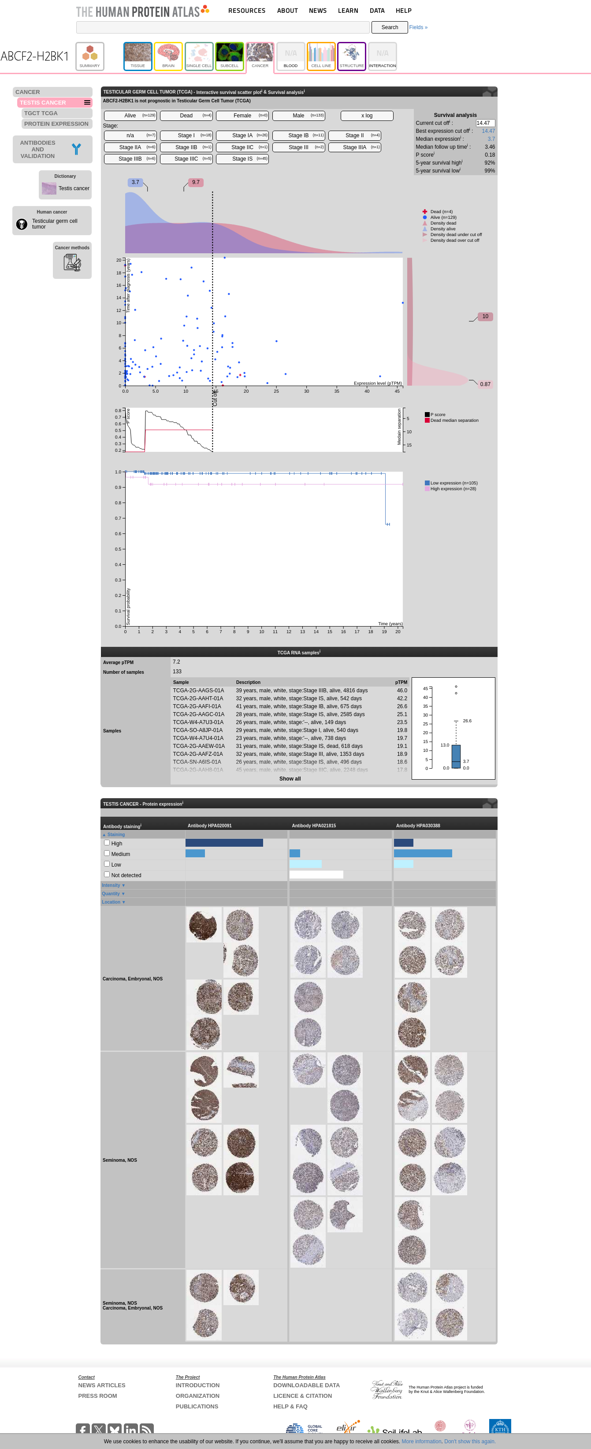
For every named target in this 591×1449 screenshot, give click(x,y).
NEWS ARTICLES (102, 1385)
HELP (404, 10)
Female (251, 116)
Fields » (418, 27)
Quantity (111, 893)
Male (308, 116)
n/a (140, 135)
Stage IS (250, 159)
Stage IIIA (361, 147)
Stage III (306, 147)
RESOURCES (247, 10)
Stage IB (306, 135)
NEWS (318, 10)
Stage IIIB (137, 159)
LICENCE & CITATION (302, 1396)
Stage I (195, 135)
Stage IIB (193, 147)
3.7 (491, 139)
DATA (377, 10)
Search (390, 27)
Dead (196, 116)
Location (111, 902)
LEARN (348, 10)
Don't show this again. (470, 1441)
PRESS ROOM (97, 1396)
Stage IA (250, 135)
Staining (116, 834)
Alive (139, 116)
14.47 (488, 131)
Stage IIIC (193, 159)
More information (422, 1441)
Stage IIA (137, 147)
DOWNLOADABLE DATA (306, 1385)
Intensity (111, 885)
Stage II (363, 135)
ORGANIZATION (197, 1396)
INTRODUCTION (198, 1385)
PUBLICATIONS (197, 1406)
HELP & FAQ (290, 1406)
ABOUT (287, 10)
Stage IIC (249, 147)
